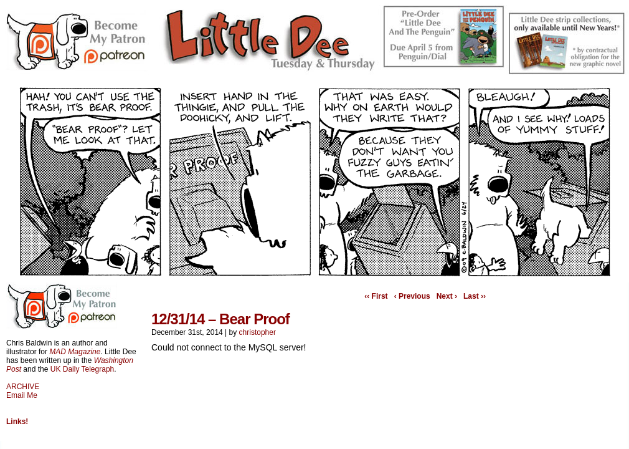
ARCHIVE (22, 386)
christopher (257, 332)
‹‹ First (375, 296)
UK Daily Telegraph (82, 369)
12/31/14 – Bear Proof (220, 319)
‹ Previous (412, 296)
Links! (17, 421)
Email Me (21, 395)
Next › (447, 296)
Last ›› (474, 296)
